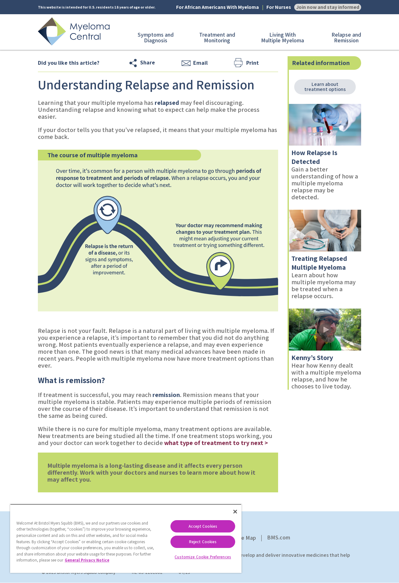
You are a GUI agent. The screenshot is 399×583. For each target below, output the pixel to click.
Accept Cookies (202, 526)
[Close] (235, 512)
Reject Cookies (203, 541)
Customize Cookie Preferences (203, 557)
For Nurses (278, 7)
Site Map (245, 537)
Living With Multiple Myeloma (282, 37)
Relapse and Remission (346, 37)
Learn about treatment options (325, 87)
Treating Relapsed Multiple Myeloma (319, 263)
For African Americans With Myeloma (217, 7)
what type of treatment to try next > (216, 443)
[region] (125, 538)
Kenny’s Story (312, 357)
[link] (325, 125)
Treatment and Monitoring (217, 37)
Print (252, 62)
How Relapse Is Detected (314, 157)
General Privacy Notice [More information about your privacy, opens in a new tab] (87, 560)
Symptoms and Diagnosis (156, 37)
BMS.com (278, 537)
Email (200, 62)
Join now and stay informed (327, 7)
